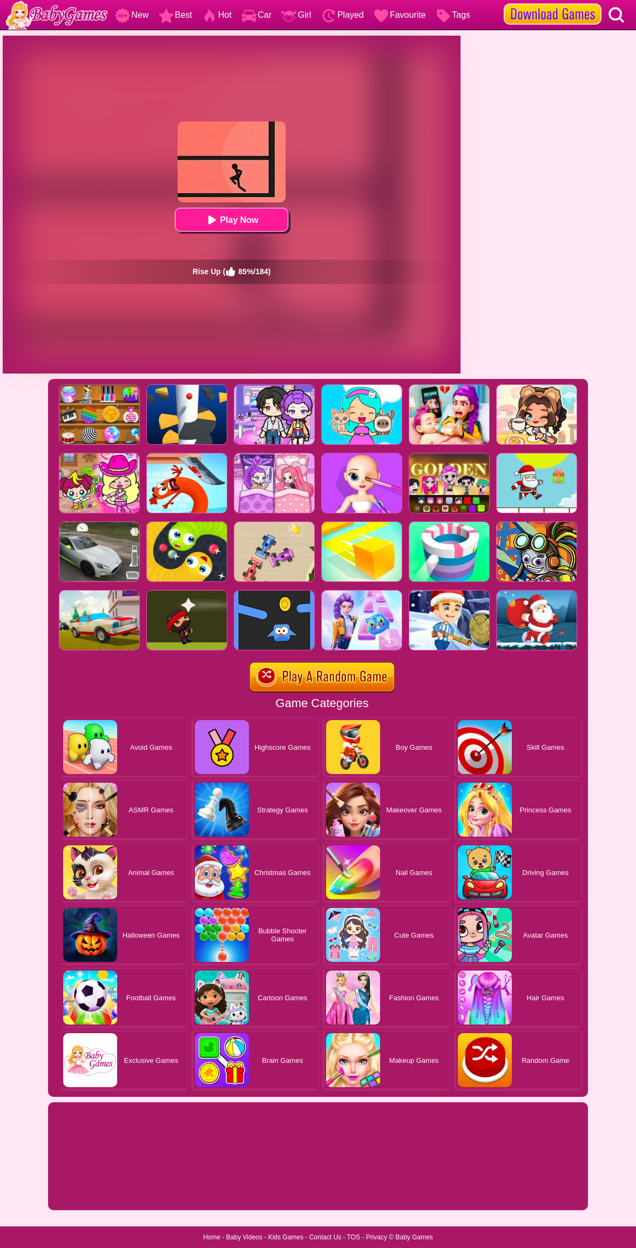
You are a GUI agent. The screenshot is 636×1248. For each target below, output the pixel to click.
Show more (84, 1189)
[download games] (552, 4)
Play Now (231, 220)
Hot (217, 14)
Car (256, 14)
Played (342, 14)
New (131, 14)
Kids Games (285, 1237)
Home (211, 1237)
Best (175, 14)
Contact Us (325, 1237)
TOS (353, 1237)
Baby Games (413, 1237)
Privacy (376, 1237)
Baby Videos (244, 1237)
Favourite (400, 14)
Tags (453, 14)
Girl (296, 14)
